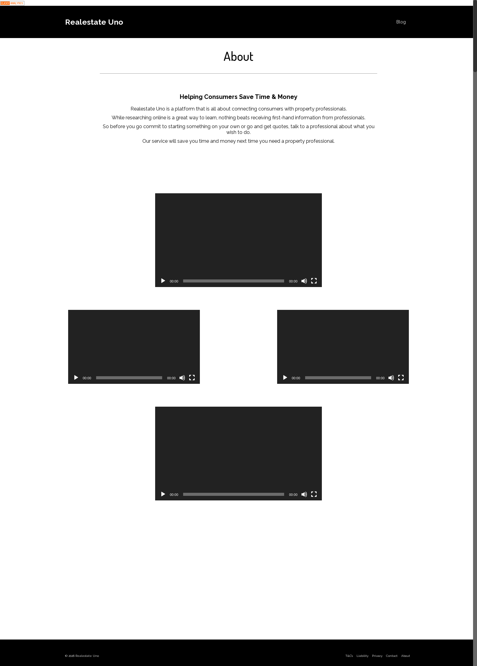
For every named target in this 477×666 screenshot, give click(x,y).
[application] (238, 240)
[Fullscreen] (314, 281)
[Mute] (304, 281)
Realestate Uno (94, 21)
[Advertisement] (238, 577)
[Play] (163, 281)
